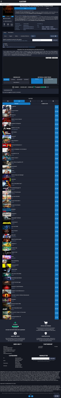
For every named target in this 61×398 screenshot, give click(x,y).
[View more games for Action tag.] (43, 27)
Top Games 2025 (18, 365)
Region (10, 36)
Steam (24, 29)
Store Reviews (18, 363)
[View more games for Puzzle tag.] (48, 29)
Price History (10, 32)
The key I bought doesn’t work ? (9, 350)
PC (4, 358)
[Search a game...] (30, 4)
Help (56, 396)
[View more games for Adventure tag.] (47, 27)
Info (25, 8)
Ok (29, 396)
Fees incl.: (53, 36)
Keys (33, 36)
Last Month (26, 79)
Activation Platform (25, 36)
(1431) (41, 87)
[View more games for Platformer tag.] (44, 29)
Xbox (4, 360)
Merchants (40, 347)
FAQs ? (4, 352)
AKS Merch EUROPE (18, 367)
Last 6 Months (19, 79)
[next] (12, 16)
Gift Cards (17, 361)
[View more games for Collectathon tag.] (53, 29)
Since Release (6, 79)
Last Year (13, 79)
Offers (5, 32)
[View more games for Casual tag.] (52, 27)
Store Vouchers (18, 358)
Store (5, 36)
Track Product (16, 82)
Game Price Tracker (19, 359)
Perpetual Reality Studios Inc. (28, 26)
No (32, 396)
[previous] (3, 16)
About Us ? (5, 346)
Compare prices (32, 47)
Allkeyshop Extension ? (7, 353)
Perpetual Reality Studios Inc (28, 28)
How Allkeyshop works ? (8, 347)
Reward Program (18, 360)
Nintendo (5, 365)
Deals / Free (17, 362)
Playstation (5, 363)
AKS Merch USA (18, 366)
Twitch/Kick (40, 346)
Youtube (56, 346)
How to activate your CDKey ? (9, 351)
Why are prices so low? (7, 349)
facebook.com (26, 25)
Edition (16, 36)
